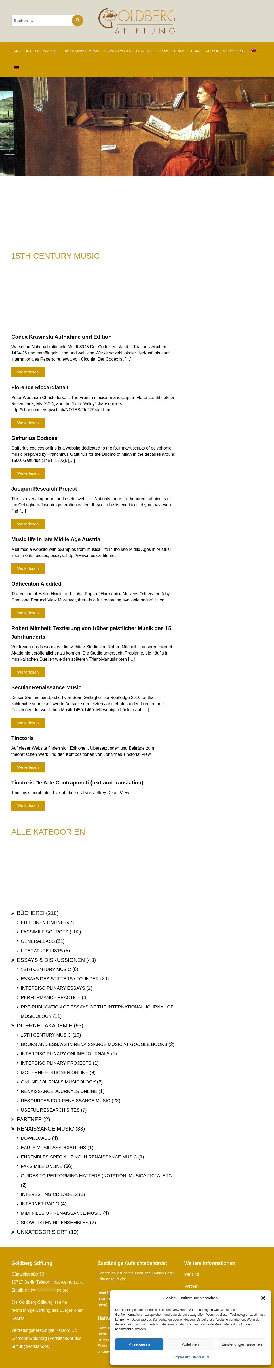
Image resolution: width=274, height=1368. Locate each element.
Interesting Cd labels (49, 1194)
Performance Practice (51, 997)
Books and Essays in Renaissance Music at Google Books (94, 1044)
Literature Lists (42, 950)
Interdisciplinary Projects (56, 1063)
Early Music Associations (53, 1147)
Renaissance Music (45, 1129)
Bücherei (30, 913)
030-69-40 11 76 (69, 1282)
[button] (263, 1298)
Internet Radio (40, 1203)
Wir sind (192, 1274)
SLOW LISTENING (172, 51)
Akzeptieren (139, 1344)
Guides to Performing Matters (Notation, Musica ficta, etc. (97, 1175)
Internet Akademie (44, 1026)
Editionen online (42, 922)
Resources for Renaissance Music (65, 1100)
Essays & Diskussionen (51, 960)
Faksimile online (42, 1166)
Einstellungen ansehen (241, 1344)
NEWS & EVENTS (117, 51)
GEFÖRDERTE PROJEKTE (226, 51)
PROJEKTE (144, 51)
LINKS (195, 51)
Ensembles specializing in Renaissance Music (79, 1157)
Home (16, 51)
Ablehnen (190, 1344)
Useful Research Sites (50, 1110)
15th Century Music (46, 969)
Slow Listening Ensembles (55, 1222)
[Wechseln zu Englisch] (253, 50)
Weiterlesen (28, 372)
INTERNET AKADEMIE (42, 51)
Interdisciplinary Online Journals (65, 1053)
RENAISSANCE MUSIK (82, 51)
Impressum (183, 1357)
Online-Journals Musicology (58, 1082)
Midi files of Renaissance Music (61, 1213)
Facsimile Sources (44, 932)
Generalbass (38, 941)
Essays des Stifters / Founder (60, 978)
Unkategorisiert (42, 1232)
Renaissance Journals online (59, 1091)
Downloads (36, 1138)
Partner (29, 1119)
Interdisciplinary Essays (53, 988)
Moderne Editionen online (54, 1072)
